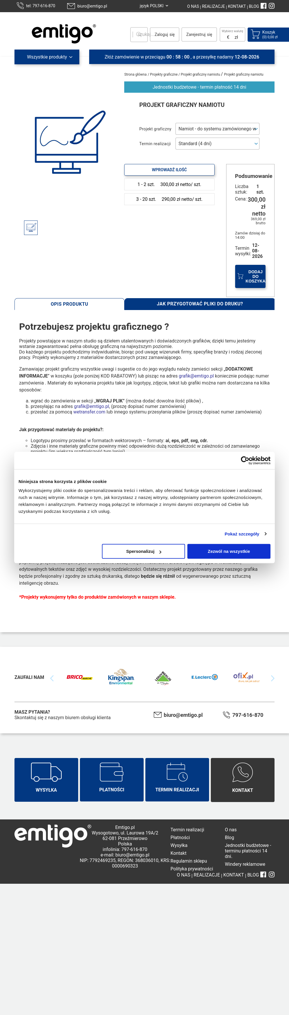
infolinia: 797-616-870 (125, 849)
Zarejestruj (195, 34)
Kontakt (178, 853)
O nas (231, 829)
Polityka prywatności (192, 869)
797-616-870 (247, 715)
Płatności (180, 837)
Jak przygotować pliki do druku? (200, 304)
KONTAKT (236, 6)
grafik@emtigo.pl (196, 376)
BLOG (254, 6)
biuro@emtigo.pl (92, 6)
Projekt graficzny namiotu (201, 74)
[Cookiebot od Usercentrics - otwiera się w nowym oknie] (245, 460)
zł (236, 37)
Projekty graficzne (164, 74)
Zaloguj (161, 34)
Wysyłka (179, 845)
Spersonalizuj (144, 551)
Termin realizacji (187, 829)
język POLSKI (152, 5)
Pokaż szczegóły (242, 533)
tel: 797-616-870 (40, 5)
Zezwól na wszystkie (229, 551)
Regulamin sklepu (189, 861)
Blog (229, 837)
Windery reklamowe (245, 864)
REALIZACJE (213, 6)
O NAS (193, 6)
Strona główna (135, 74)
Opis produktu (69, 304)
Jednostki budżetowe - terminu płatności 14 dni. (248, 851)
